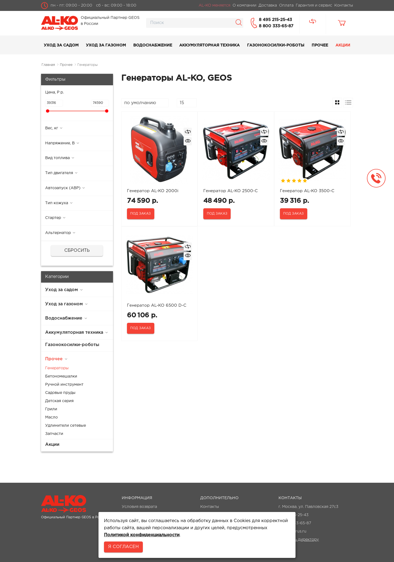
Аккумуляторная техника (209, 45)
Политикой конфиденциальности (141, 535)
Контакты (209, 506)
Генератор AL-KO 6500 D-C (156, 305)
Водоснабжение (152, 45)
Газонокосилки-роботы (275, 45)
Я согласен (123, 547)
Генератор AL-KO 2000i (152, 191)
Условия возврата (139, 506)
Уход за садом (61, 45)
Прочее (320, 45)
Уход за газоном (106, 45)
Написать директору (299, 539)
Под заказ (140, 213)
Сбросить (77, 250)
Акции (342, 45)
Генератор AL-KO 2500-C (230, 191)
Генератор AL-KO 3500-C (307, 191)
